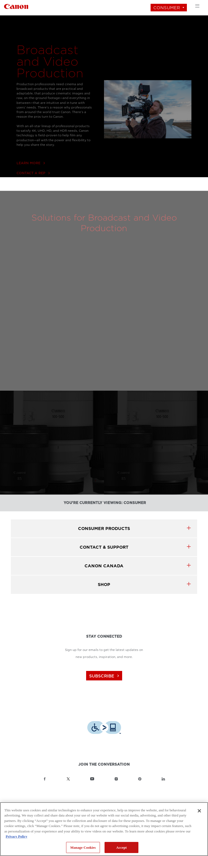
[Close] (199, 811)
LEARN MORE (31, 176)
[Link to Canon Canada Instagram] (116, 779)
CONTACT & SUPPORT (104, 547)
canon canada (103, 565)
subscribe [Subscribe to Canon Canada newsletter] (105, 676)
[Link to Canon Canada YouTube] (92, 779)
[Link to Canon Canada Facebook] (44, 779)
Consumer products (104, 528)
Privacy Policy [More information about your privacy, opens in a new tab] (16, 836)
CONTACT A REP (33, 186)
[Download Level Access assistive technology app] (104, 728)
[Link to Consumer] (16, 5)
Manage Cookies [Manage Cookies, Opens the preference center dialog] (83, 847)
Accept (121, 847)
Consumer (166, 7)
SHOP (104, 584)
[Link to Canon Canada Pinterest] (139, 779)
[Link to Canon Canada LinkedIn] (163, 779)
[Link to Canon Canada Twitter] (68, 779)
